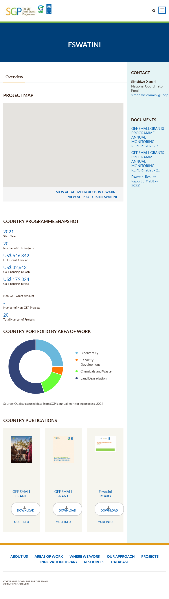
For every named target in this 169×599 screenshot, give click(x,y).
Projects (150, 556)
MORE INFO (21, 522)
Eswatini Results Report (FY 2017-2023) (144, 181)
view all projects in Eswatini (92, 197)
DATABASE (120, 562)
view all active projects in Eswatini (86, 192)
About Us (19, 556)
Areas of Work (49, 556)
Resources (94, 562)
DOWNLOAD (25, 509)
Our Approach (121, 556)
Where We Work (85, 556)
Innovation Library (58, 562)
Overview (14, 77)
